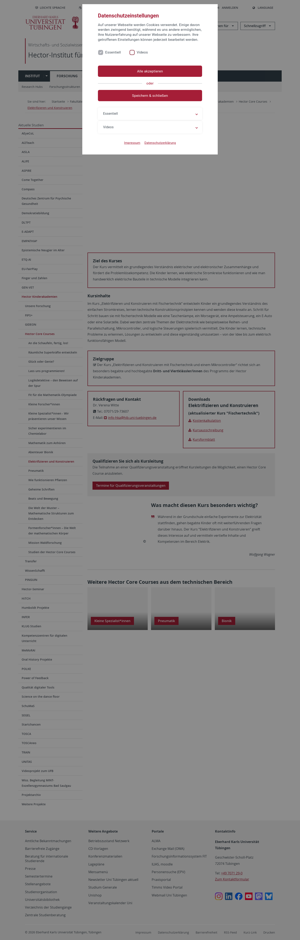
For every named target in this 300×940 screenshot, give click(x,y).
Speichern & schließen (150, 95)
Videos (142, 52)
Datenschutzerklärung (160, 143)
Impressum (132, 143)
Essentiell (113, 52)
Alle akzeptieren (150, 71)
